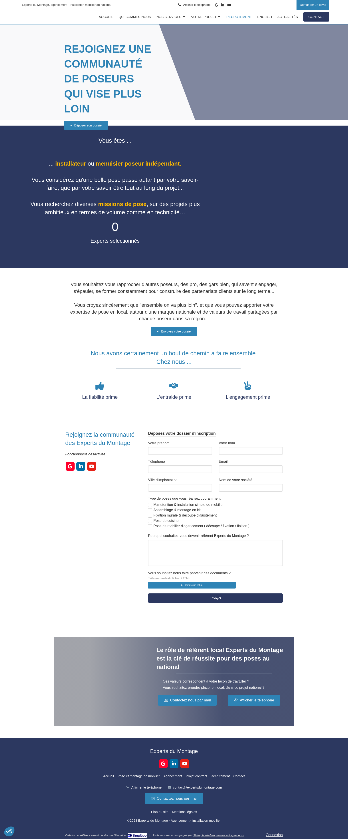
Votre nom (227, 443)
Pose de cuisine (165, 521)
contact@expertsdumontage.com (197, 787)
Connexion (274, 835)
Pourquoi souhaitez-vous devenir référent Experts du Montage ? (198, 536)
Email (223, 461)
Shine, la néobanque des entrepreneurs (218, 835)
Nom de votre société (235, 480)
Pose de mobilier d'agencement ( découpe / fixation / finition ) (201, 526)
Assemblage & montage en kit (177, 510)
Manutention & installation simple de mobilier (188, 505)
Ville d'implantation (163, 480)
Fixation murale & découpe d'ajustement (185, 515)
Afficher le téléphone (197, 4)
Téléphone (156, 461)
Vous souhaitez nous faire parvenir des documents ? (189, 575)
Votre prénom (158, 443)
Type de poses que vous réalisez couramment (184, 498)
